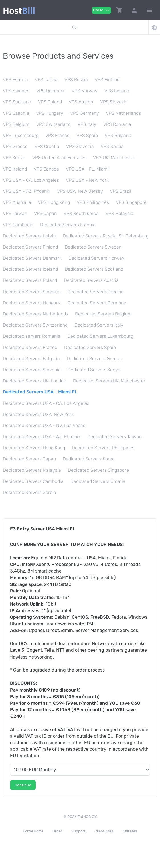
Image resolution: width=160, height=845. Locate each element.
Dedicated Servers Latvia (29, 236)
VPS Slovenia (80, 146)
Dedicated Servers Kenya (94, 369)
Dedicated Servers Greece (94, 358)
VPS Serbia (112, 146)
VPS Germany (84, 113)
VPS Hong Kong (54, 202)
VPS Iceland (116, 90)
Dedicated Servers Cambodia (33, 481)
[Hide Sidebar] (149, 10)
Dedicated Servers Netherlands (35, 314)
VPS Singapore (131, 202)
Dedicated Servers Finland (30, 247)
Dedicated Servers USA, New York (38, 414)
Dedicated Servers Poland (30, 280)
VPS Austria (81, 101)
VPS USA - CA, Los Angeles (31, 180)
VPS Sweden (16, 90)
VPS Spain (87, 135)
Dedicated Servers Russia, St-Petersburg (106, 236)
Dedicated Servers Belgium (103, 314)
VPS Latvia (46, 79)
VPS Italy (87, 124)
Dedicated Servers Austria (91, 280)
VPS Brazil (120, 191)
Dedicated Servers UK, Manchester (109, 380)
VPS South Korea (81, 213)
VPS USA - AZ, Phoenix (26, 191)
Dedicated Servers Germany (96, 302)
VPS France (57, 135)
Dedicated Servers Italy (98, 325)
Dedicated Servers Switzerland (35, 325)
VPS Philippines (93, 202)
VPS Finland (107, 79)
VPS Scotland (17, 101)
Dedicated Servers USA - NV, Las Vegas (44, 425)
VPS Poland (50, 101)
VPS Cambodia (18, 224)
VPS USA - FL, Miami (87, 169)
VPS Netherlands (123, 113)
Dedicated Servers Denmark (32, 258)
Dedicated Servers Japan (29, 459)
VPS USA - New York (87, 180)
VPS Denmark (50, 90)
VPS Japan (45, 213)
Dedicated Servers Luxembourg (100, 336)
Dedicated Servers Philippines (103, 447)
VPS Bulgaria (118, 135)
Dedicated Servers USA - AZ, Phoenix (41, 436)
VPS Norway (85, 90)
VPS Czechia (16, 113)
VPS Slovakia (113, 101)
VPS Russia (76, 79)
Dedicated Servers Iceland (30, 269)
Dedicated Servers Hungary (31, 302)
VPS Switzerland (53, 124)
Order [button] (101, 10)
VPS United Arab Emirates (59, 157)
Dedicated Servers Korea (89, 459)
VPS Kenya (14, 157)
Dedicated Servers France (30, 347)
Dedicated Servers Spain (90, 347)
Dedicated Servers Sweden (93, 247)
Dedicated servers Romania (31, 336)
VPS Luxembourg (21, 135)
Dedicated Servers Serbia (29, 492)
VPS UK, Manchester (114, 157)
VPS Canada (46, 169)
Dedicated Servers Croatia (97, 481)
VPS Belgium (16, 124)
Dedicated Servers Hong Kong (34, 447)
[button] (119, 10)
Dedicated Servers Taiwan (114, 436)
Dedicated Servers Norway (96, 258)
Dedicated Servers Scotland (94, 269)
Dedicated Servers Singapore (98, 470)
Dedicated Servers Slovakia (31, 291)
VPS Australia (17, 202)
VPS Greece (15, 146)
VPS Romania (117, 124)
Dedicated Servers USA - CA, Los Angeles (46, 403)
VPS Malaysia (119, 213)
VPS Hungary (49, 113)
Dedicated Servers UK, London (34, 380)
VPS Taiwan (15, 213)
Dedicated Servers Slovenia (32, 369)
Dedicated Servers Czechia (95, 291)
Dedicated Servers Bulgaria (31, 358)
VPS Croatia (47, 146)
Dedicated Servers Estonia (68, 224)
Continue (23, 785)
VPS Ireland (15, 169)
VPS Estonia (15, 79)
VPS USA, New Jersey (80, 191)
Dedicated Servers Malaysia (32, 470)
